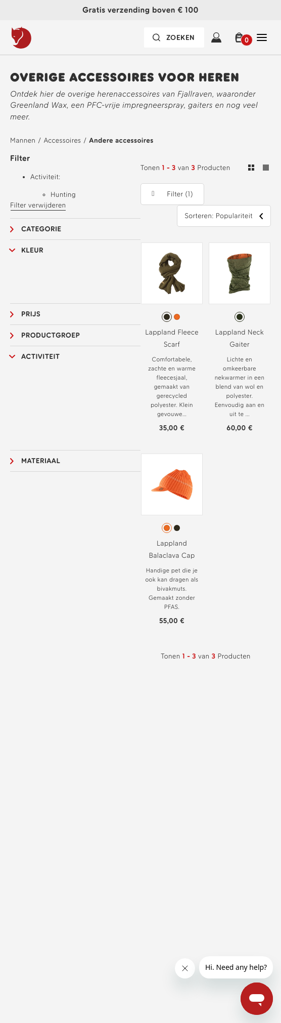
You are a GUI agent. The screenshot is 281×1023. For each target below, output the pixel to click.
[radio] (167, 317)
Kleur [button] (32, 250)
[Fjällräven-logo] (42, 37)
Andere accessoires (121, 140)
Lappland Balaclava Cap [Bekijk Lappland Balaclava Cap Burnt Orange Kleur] (172, 549)
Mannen (22, 140)
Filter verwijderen (38, 205)
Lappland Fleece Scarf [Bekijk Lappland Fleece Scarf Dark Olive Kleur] (172, 338)
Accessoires (62, 140)
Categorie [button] (41, 229)
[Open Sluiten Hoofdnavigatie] (262, 37)
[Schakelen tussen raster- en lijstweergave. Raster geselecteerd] (258, 169)
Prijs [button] (30, 314)
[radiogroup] (172, 317)
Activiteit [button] (40, 356)
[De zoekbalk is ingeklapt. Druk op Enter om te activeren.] (174, 37)
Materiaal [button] (40, 461)
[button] (239, 37)
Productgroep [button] (50, 335)
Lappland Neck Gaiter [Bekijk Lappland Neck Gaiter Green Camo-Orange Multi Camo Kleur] (239, 338)
